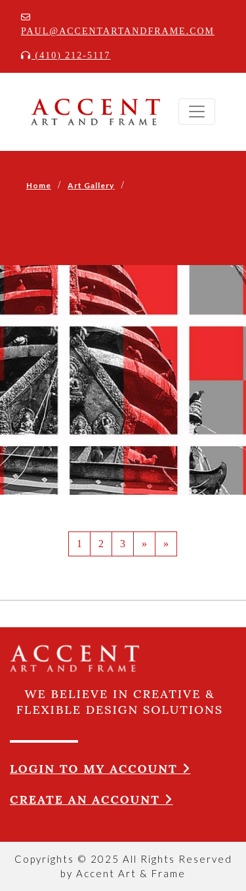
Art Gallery (91, 185)
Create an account (91, 799)
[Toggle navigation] (196, 111)
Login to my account (100, 768)
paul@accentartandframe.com (118, 24)
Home (38, 185)
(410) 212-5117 (65, 55)
